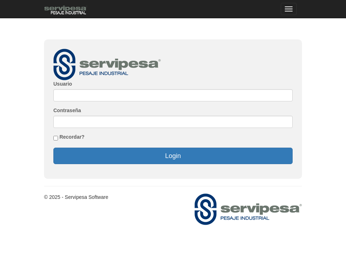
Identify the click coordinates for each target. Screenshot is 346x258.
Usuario (62, 84)
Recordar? (72, 137)
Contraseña (67, 110)
